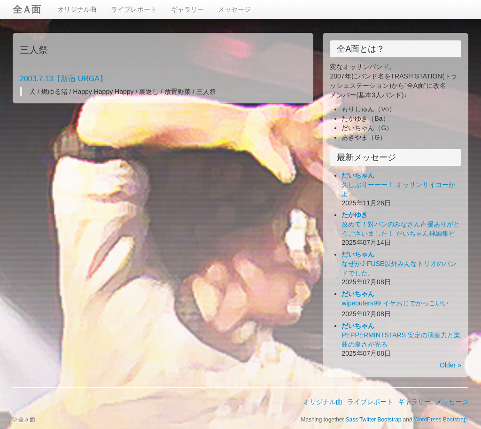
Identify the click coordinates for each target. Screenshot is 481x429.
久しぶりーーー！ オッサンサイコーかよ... (398, 185)
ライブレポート (134, 9)
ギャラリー (187, 9)
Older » (450, 365)
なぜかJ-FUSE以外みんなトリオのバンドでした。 (399, 263)
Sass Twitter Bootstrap (374, 419)
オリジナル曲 (77, 9)
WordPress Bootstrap (440, 419)
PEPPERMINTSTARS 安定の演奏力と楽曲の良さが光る (400, 335)
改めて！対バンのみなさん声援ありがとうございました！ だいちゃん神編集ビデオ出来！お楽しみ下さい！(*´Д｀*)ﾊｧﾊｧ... (400, 233)
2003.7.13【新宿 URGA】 (63, 79)
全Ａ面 (27, 9)
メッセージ (234, 9)
